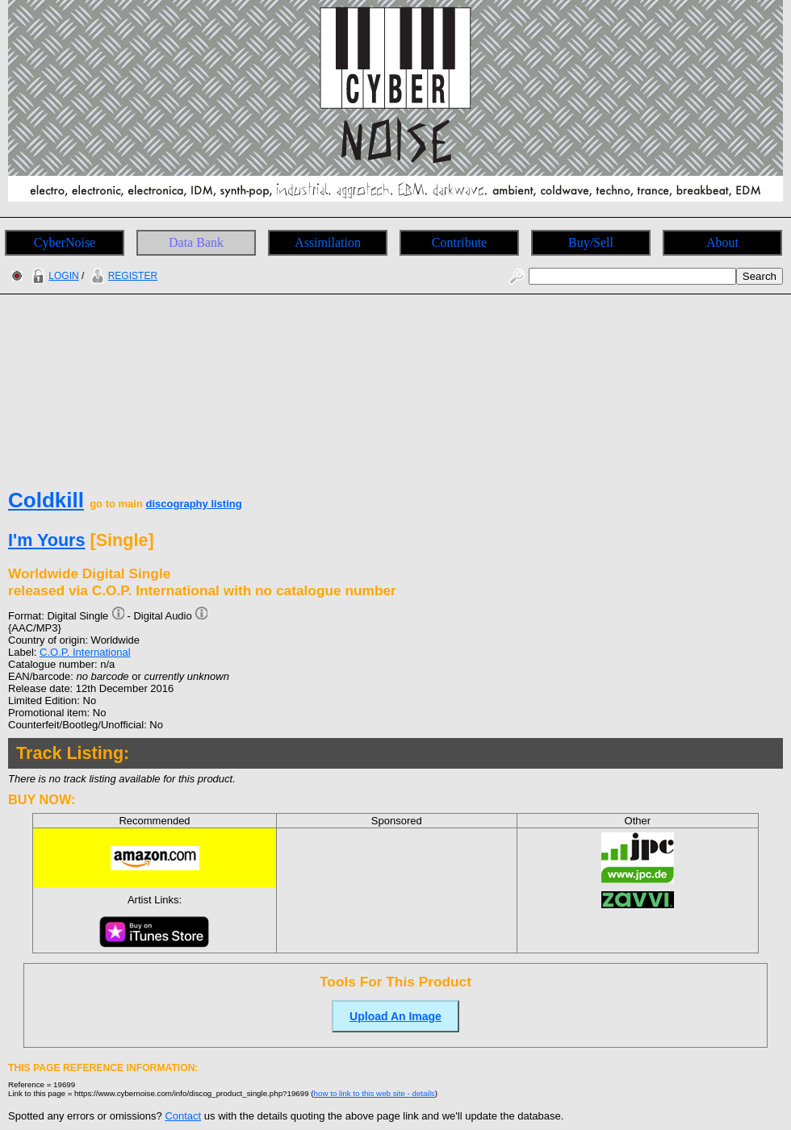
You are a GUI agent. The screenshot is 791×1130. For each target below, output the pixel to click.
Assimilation (328, 242)
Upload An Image (395, 1016)
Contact (183, 1116)
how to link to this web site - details (374, 1093)
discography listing (193, 504)
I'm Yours (46, 540)
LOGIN (53, 275)
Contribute (459, 242)
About (722, 242)
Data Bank (196, 242)
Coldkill (46, 500)
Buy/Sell (590, 242)
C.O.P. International (85, 652)
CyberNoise (64, 242)
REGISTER (122, 275)
